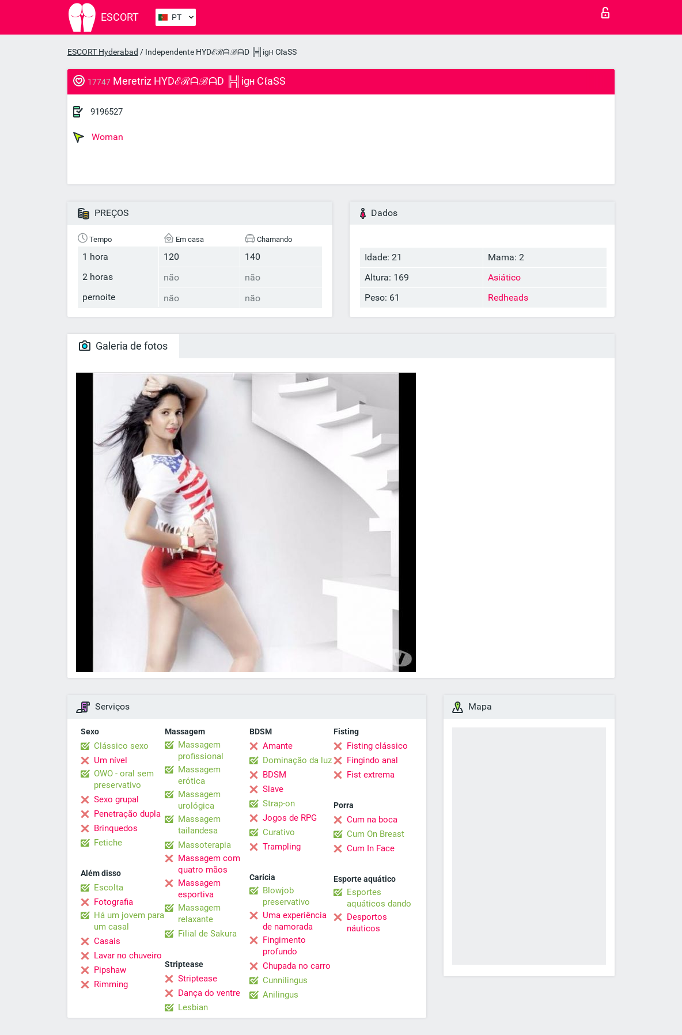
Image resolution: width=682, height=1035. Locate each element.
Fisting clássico (377, 746)
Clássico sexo (121, 746)
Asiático (504, 277)
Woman (98, 137)
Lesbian (193, 1007)
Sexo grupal (116, 799)
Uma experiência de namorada (295, 921)
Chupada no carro (297, 966)
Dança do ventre (209, 993)
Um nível (110, 760)
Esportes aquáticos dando (379, 898)
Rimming (111, 984)
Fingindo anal (372, 760)
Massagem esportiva (199, 889)
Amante (278, 746)
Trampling (282, 846)
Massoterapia (204, 845)
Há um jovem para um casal (129, 921)
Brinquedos (116, 828)
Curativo (279, 832)
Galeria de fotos (123, 346)
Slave (273, 789)
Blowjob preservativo (286, 896)
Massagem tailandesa (199, 825)
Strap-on (279, 803)
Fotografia (113, 902)
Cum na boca (372, 819)
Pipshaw (110, 970)
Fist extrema (371, 774)
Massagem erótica (199, 775)
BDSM (274, 774)
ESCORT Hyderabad (102, 51)
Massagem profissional (200, 750)
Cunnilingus (285, 980)
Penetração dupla (127, 814)
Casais (107, 941)
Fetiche (108, 842)
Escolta (108, 887)
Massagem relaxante (199, 913)
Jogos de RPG (290, 818)
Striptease (197, 978)
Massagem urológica (199, 800)
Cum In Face (371, 848)
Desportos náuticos (367, 923)
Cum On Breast (375, 834)
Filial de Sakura (207, 933)
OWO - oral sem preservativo (124, 779)
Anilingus (280, 994)
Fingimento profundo (284, 946)
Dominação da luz (297, 760)
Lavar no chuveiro (128, 955)
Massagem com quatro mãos (209, 864)
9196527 (106, 112)
